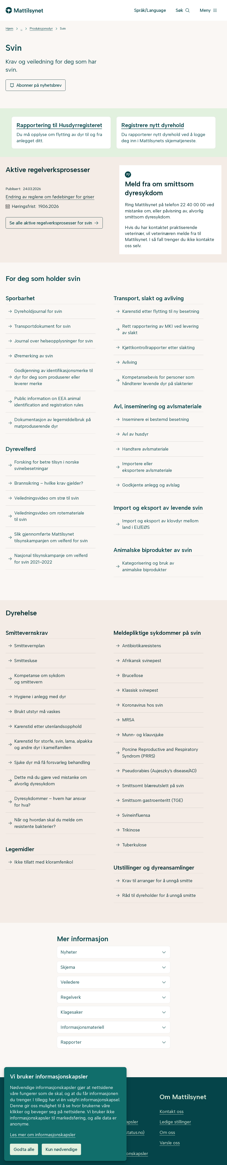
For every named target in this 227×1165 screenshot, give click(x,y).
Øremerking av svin (33, 356)
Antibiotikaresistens (141, 648)
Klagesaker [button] (72, 1017)
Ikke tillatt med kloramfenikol (43, 867)
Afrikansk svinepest (141, 663)
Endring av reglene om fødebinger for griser (50, 196)
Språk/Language (150, 10)
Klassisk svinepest (140, 693)
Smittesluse (25, 663)
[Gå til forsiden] (24, 10)
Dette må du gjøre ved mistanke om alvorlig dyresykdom (50, 785)
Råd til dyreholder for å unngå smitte (159, 901)
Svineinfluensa (136, 820)
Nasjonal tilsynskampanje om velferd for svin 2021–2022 (51, 561)
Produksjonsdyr (41, 28)
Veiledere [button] (70, 987)
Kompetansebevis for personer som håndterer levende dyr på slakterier (158, 381)
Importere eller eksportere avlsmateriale (147, 469)
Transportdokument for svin (42, 326)
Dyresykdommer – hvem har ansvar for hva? (50, 806)
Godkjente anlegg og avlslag (151, 487)
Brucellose (132, 678)
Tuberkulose (134, 850)
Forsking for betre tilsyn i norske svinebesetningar (46, 467)
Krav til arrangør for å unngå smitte (157, 886)
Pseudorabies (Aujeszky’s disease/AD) (159, 775)
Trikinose (131, 835)
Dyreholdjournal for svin (38, 311)
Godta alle (24, 1149)
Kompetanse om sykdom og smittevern (39, 682)
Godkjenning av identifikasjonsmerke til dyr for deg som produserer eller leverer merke (53, 378)
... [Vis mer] (21, 28)
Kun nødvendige (61, 1149)
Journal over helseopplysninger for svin (53, 341)
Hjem (9, 28)
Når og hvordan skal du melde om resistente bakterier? (48, 828)
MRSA (128, 723)
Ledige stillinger (175, 1122)
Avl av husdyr (135, 435)
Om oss (167, 1132)
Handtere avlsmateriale (145, 450)
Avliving (129, 363)
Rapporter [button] (71, 1048)
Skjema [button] (68, 973)
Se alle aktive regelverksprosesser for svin (51, 222)
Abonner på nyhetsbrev (36, 85)
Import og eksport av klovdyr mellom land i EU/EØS (160, 526)
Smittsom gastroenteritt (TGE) (152, 805)
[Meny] (208, 10)
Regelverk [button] (71, 1003)
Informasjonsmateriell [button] (82, 1033)
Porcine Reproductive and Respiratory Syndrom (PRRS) (160, 757)
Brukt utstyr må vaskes (37, 715)
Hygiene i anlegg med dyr (40, 699)
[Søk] (183, 10)
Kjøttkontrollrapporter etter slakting (158, 348)
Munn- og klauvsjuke (143, 738)
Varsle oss (170, 1142)
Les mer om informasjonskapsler (42, 1134)
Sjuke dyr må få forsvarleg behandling (52, 766)
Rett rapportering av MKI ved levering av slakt (160, 330)
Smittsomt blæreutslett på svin (153, 790)
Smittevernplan (29, 648)
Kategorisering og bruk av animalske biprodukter (148, 569)
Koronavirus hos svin (142, 708)
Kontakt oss (172, 1111)
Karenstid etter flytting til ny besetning (160, 311)
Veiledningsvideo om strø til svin (46, 500)
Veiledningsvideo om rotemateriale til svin (49, 518)
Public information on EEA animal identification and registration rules (49, 403)
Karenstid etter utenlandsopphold (48, 729)
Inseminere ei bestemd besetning (155, 420)
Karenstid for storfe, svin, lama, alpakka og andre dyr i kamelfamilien (53, 748)
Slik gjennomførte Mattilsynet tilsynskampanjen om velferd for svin (51, 540)
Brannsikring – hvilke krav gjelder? (48, 485)
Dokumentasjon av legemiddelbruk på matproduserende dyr (52, 424)
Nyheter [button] (69, 957)
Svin (63, 28)
